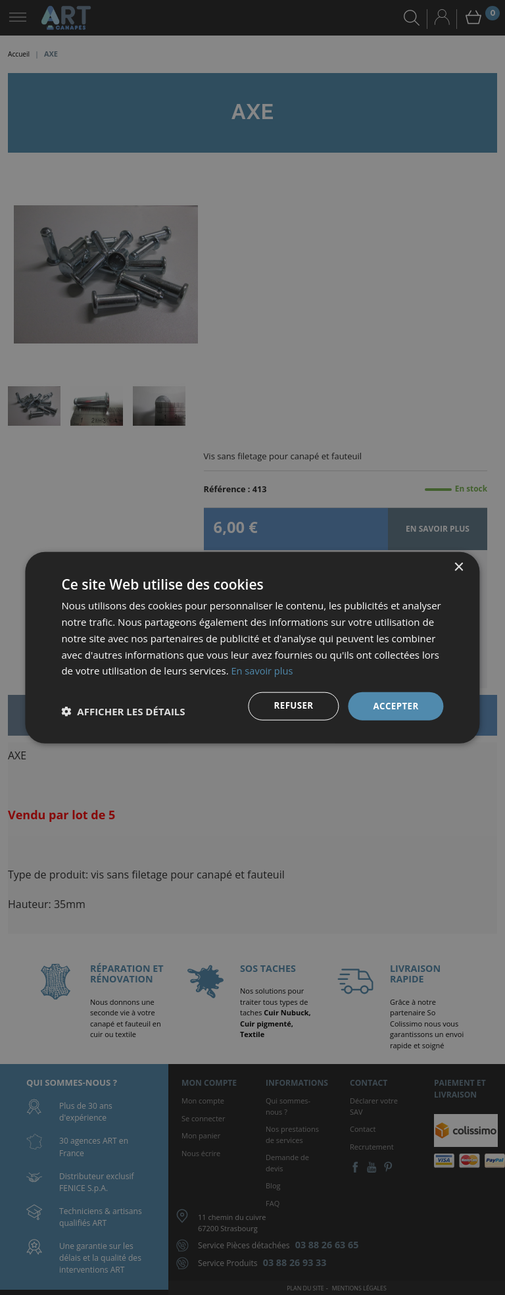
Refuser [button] (290, 705)
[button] (123, 711)
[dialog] (252, 647)
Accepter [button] (395, 705)
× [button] (459, 567)
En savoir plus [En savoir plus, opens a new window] (263, 669)
